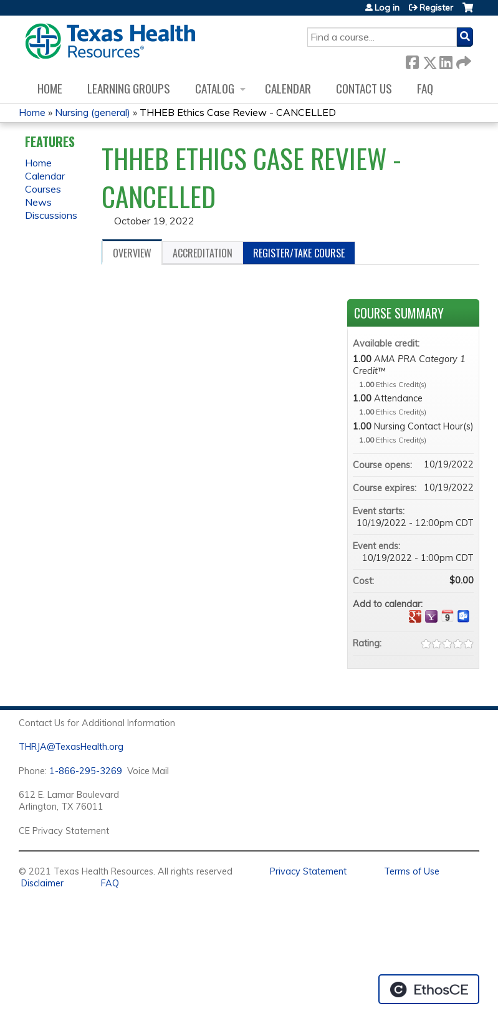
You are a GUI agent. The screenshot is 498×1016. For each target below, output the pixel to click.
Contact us (364, 88)
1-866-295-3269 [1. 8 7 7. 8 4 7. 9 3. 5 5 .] (85, 771)
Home (49, 88)
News (38, 202)
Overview (132, 253)
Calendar (288, 88)
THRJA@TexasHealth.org (71, 746)
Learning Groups (128, 88)
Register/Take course (299, 253)
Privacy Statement (308, 871)
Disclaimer (42, 883)
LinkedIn (445, 60)
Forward (462, 60)
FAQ (425, 88)
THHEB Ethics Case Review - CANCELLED (238, 112)
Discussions (51, 215)
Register (436, 7)
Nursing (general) (92, 112)
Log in (387, 7)
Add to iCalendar (447, 616)
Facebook (412, 60)
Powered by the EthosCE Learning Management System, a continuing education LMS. (428, 989)
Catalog (214, 88)
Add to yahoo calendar (431, 616)
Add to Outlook (463, 616)
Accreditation (202, 253)
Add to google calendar (415, 616)
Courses (43, 189)
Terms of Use (411, 871)
